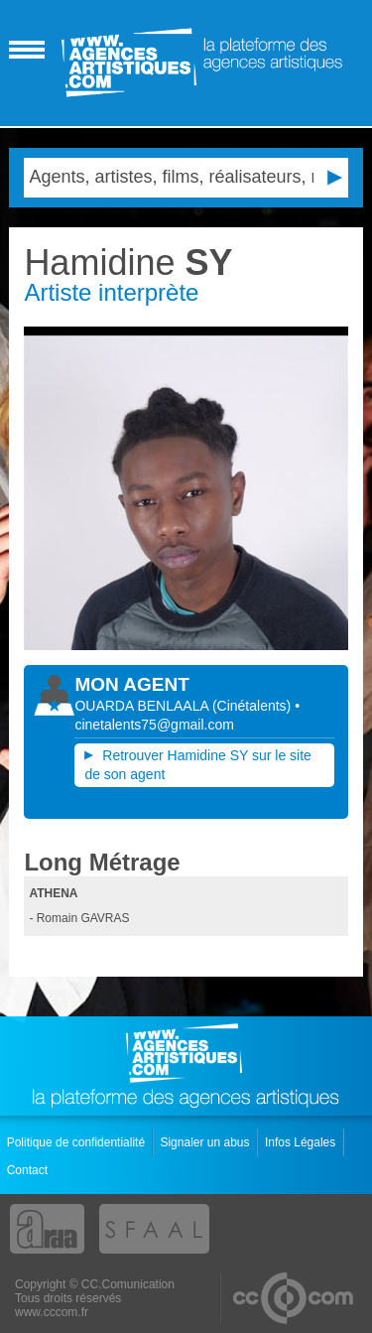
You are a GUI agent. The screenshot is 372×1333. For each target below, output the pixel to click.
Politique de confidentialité (78, 1142)
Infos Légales (302, 1142)
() (253, 706)
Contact (29, 1170)
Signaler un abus (206, 1142)
